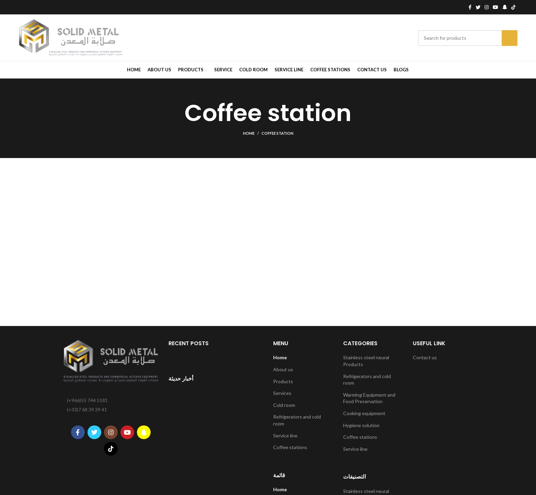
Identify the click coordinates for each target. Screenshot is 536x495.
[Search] (467, 38)
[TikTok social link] (513, 7)
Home (249, 133)
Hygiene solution (361, 425)
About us (283, 369)
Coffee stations (290, 447)
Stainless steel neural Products (366, 360)
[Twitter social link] (478, 7)
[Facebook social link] (470, 7)
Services (282, 393)
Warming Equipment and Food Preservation (369, 398)
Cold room (284, 405)
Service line (285, 435)
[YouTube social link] (495, 7)
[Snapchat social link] (504, 7)
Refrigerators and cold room (297, 420)
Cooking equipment (364, 413)
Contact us (425, 357)
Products (283, 381)
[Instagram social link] (486, 7)
